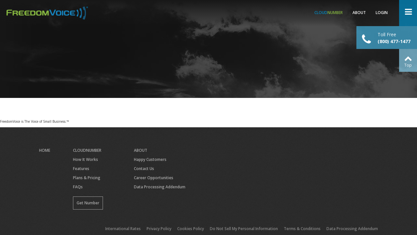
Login (382, 12)
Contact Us (144, 168)
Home (44, 150)
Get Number (88, 203)
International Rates (123, 228)
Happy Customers (150, 159)
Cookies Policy (190, 228)
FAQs (78, 187)
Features (81, 168)
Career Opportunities (153, 177)
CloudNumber (87, 150)
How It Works (85, 159)
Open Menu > (408, 13)
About (359, 12)
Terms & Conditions (302, 228)
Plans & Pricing (86, 177)
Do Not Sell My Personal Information (244, 228)
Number (328, 12)
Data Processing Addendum (159, 187)
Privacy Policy (159, 228)
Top (408, 65)
